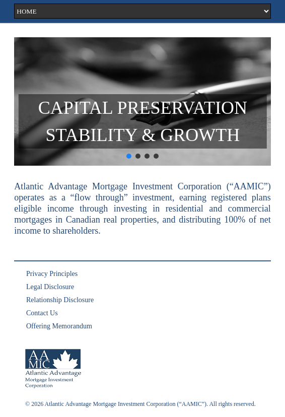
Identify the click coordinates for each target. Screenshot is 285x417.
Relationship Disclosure (60, 300)
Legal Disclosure (50, 287)
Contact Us (42, 313)
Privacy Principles (52, 273)
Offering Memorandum (59, 326)
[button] (128, 156)
